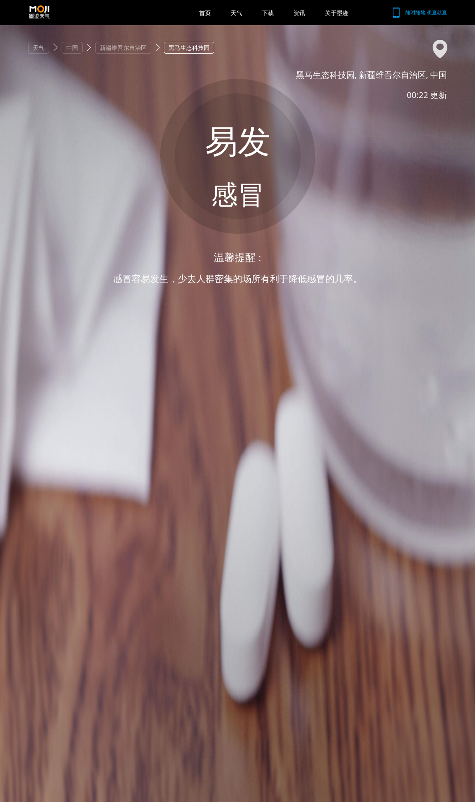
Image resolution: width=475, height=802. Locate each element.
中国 (72, 48)
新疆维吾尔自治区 (123, 48)
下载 (268, 13)
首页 (205, 13)
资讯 (299, 13)
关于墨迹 (336, 13)
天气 (236, 13)
